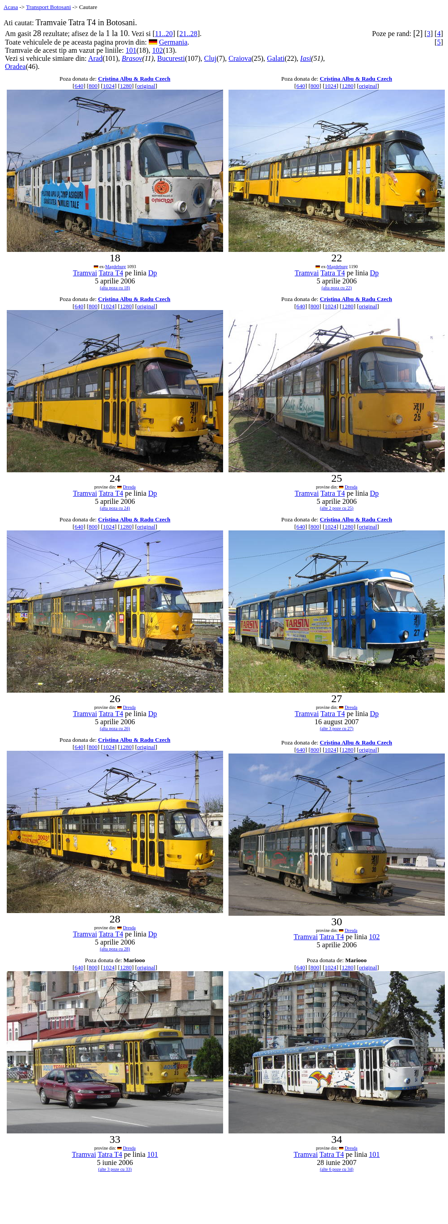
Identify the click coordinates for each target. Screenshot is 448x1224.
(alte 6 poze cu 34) (336, 1169)
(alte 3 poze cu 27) (336, 728)
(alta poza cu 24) (115, 508)
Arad (95, 58)
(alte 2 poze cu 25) (336, 508)
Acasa (11, 7)
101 (131, 50)
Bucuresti (171, 58)
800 (93, 85)
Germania (173, 42)
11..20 (164, 33)
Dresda (129, 486)
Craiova (240, 58)
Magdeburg (115, 266)
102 (157, 50)
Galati (275, 58)
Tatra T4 (111, 273)
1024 (108, 85)
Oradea (15, 66)
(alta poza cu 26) (115, 728)
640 (78, 85)
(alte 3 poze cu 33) (115, 1169)
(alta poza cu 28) (115, 948)
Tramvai (85, 273)
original (146, 85)
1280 (126, 85)
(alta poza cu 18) (115, 287)
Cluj (210, 58)
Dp (152, 273)
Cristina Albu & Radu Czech (134, 78)
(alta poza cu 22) (337, 287)
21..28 (188, 33)
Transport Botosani (48, 7)
